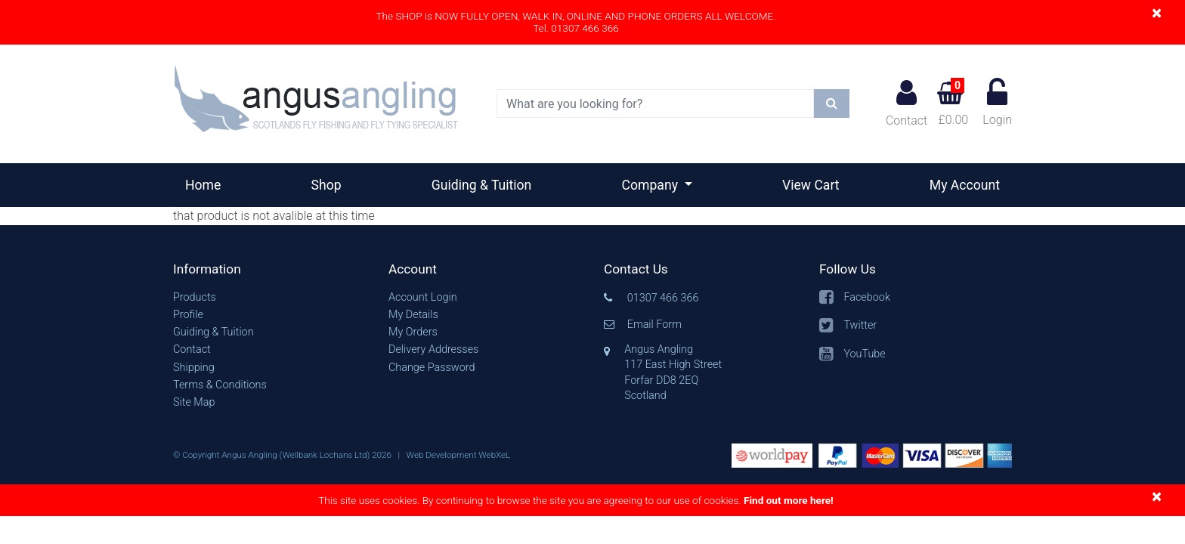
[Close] (1156, 12)
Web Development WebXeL (459, 455)
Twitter (860, 325)
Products (194, 297)
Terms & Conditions (220, 385)
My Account (965, 185)
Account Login (422, 297)
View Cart (811, 185)
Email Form (654, 324)
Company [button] (652, 185)
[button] (269, 269)
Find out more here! (789, 500)
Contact (906, 103)
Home (209, 184)
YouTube (864, 354)
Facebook (866, 297)
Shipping (194, 367)
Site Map (194, 402)
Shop (326, 185)
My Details (413, 314)
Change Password (431, 367)
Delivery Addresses (433, 349)
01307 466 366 (663, 298)
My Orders (413, 332)
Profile (188, 314)
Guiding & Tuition (482, 185)
